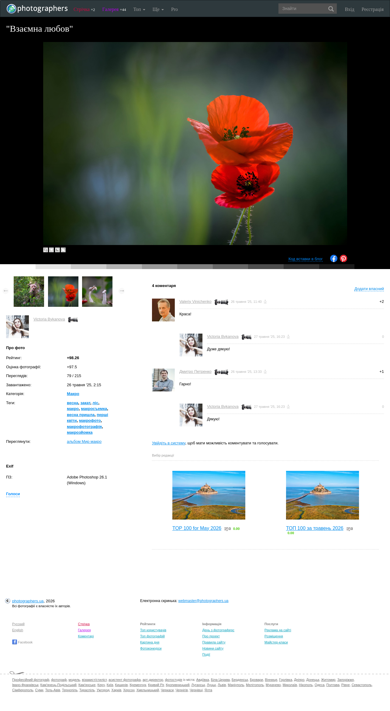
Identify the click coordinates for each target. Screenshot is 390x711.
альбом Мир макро (84, 441)
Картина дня (149, 642)
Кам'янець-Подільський (58, 685)
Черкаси (167, 690)
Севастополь (362, 685)
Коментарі (86, 636)
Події (206, 654)
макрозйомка (79, 432)
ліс (95, 403)
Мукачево (273, 685)
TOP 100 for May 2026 (196, 528)
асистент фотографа (125, 679)
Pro (174, 9)
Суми (39, 690)
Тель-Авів (52, 690)
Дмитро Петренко (195, 371)
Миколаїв (290, 685)
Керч (101, 685)
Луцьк (211, 685)
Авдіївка (202, 679)
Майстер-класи (276, 642)
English (17, 630)
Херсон (128, 690)
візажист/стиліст (94, 679)
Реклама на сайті (277, 630)
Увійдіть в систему (168, 443)
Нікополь (305, 685)
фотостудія (173, 679)
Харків (116, 690)
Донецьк (312, 679)
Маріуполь (236, 685)
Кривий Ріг (156, 685)
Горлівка (285, 679)
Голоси (13, 494)
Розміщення (273, 636)
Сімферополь (22, 690)
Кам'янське (87, 685)
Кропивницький (177, 685)
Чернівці (196, 690)
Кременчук (137, 685)
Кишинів (121, 685)
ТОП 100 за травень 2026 (314, 528)
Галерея (114, 9)
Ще (158, 9)
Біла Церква (220, 679)
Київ (110, 685)
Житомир (328, 679)
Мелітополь (255, 685)
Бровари (256, 679)
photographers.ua (27, 601)
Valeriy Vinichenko (195, 301)
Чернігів (181, 690)
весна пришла (81, 414)
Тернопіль (70, 690)
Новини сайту (213, 648)
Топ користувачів (153, 630)
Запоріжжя (345, 679)
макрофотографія (84, 426)
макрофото (90, 420)
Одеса (319, 685)
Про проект (211, 636)
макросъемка (94, 408)
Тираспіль (87, 690)
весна (72, 403)
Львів (222, 685)
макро (73, 408)
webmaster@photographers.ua (203, 601)
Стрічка (84, 9)
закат (85, 403)
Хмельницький (147, 690)
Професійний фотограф (30, 679)
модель (74, 679)
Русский (18, 624)
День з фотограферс (218, 630)
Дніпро (299, 679)
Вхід (349, 9)
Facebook (22, 642)
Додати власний (369, 288)
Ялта (208, 690)
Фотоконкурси (150, 648)
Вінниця (271, 679)
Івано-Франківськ (25, 685)
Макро (73, 393)
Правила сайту (214, 642)
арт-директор (153, 679)
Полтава (332, 685)
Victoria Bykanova (49, 319)
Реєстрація (373, 9)
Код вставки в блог (305, 259)
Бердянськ (240, 679)
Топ (139, 9)
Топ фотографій (152, 636)
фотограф (59, 679)
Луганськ (198, 685)
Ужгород (103, 690)
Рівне (345, 685)
